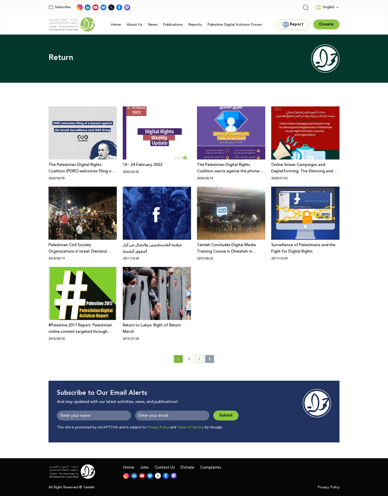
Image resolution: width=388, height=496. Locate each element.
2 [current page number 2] (200, 359)
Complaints (210, 467)
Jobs (144, 467)
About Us (134, 24)
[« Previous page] (178, 359)
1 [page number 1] (189, 359)
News (152, 24)
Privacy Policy (158, 427)
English (325, 7)
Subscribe (59, 7)
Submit (226, 415)
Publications (173, 24)
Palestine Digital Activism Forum (234, 24)
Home (116, 24)
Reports (195, 24)
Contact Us (165, 467)
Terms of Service (190, 427)
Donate (187, 467)
